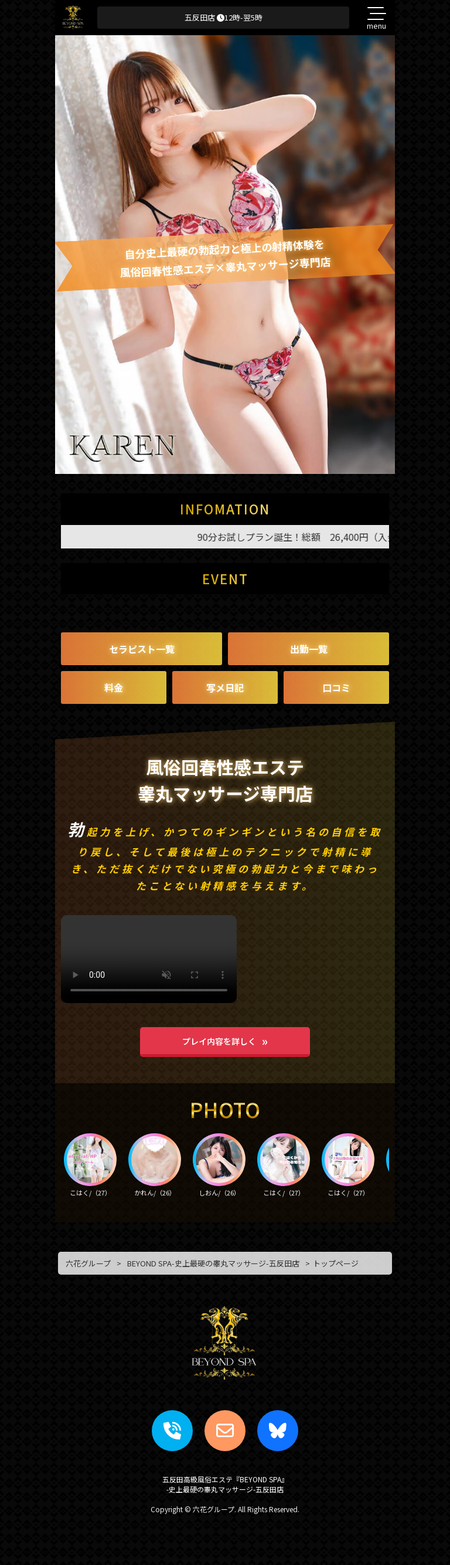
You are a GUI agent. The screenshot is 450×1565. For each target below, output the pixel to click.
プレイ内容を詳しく (219, 1041)
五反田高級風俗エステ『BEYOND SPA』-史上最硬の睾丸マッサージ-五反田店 (225, 1484)
